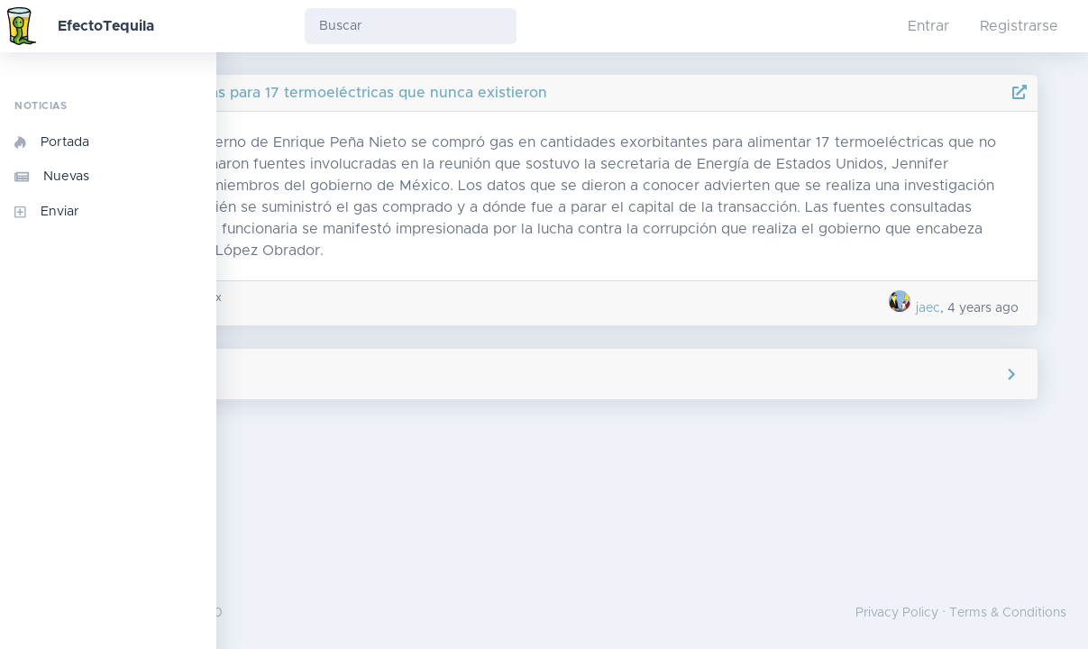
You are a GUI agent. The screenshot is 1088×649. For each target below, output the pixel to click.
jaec (940, 330)
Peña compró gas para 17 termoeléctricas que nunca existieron (503, 93)
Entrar (928, 26)
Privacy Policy (896, 613)
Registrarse (1019, 26)
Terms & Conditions (1007, 613)
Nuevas (51, 176)
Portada (51, 142)
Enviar (46, 212)
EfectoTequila (106, 26)
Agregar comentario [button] (653, 395)
